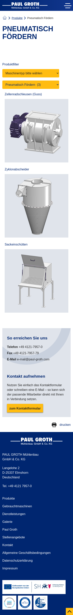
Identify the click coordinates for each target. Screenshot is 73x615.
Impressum (10, 568)
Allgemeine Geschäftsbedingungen (26, 552)
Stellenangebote (13, 537)
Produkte (17, 18)
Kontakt (7, 545)
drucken (65, 424)
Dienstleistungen (13, 514)
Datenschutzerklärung (17, 560)
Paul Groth (9, 529)
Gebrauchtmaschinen (17, 506)
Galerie (7, 521)
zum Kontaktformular (25, 408)
